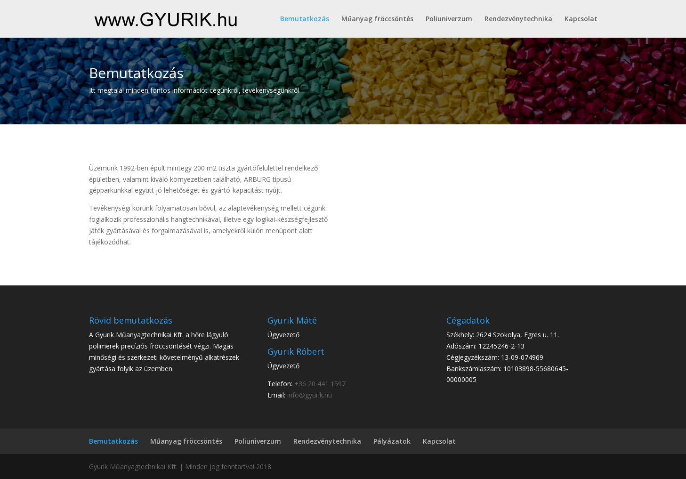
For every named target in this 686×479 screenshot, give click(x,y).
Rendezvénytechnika (518, 19)
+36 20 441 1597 (320, 383)
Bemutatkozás (304, 19)
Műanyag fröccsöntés (377, 19)
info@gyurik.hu (309, 394)
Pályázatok (392, 441)
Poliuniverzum (449, 19)
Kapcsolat (581, 19)
